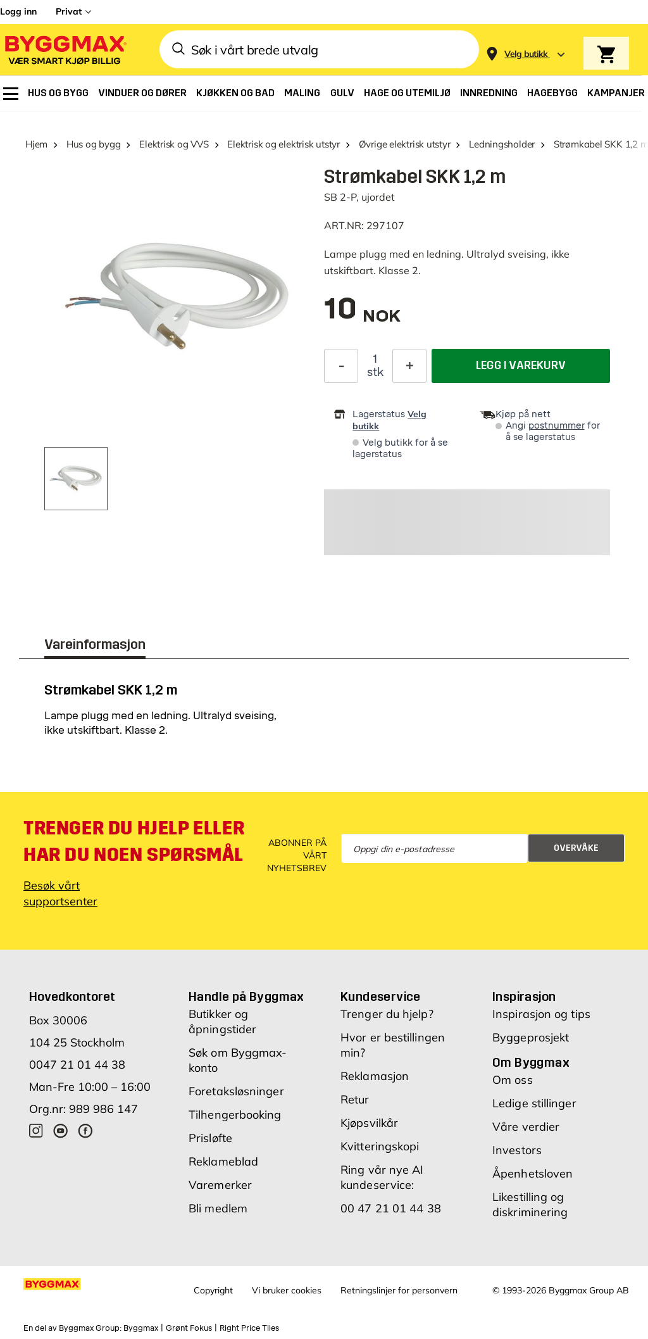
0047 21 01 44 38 (77, 1064)
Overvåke (576, 848)
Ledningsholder (502, 144)
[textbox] (362, 314)
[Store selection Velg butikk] (526, 54)
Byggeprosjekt (530, 1037)
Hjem (36, 144)
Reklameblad (223, 1161)
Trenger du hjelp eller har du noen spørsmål (133, 841)
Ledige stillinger (534, 1103)
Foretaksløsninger (236, 1091)
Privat (69, 11)
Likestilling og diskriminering (530, 1204)
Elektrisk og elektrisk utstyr (283, 144)
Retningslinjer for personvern (399, 1290)
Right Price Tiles (249, 1328)
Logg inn (18, 11)
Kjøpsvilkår (369, 1123)
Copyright (213, 1290)
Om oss (512, 1079)
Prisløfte (210, 1138)
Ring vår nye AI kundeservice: (382, 1177)
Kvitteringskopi (380, 1146)
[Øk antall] (409, 366)
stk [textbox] (375, 372)
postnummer (556, 425)
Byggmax (140, 1328)
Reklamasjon (374, 1076)
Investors (517, 1150)
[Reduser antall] (341, 366)
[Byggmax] (64, 49)
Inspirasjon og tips (541, 1014)
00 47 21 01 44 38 (390, 1208)
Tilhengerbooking (235, 1114)
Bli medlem (218, 1208)
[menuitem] (10, 93)
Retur (355, 1099)
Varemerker (220, 1185)
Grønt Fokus (189, 1328)
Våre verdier (525, 1126)
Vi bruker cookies (286, 1290)
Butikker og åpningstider (222, 1021)
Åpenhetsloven (532, 1173)
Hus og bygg (93, 144)
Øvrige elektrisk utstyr (405, 144)
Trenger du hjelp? (386, 1014)
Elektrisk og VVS (173, 144)
